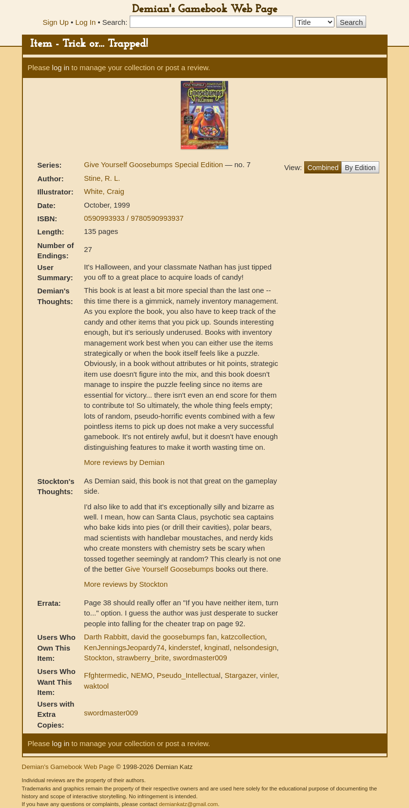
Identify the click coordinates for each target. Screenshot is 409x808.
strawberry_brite (143, 658)
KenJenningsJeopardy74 (124, 647)
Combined (323, 168)
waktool (96, 686)
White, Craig (104, 191)
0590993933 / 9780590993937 (133, 218)
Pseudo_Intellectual (188, 675)
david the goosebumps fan (174, 637)
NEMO (142, 675)
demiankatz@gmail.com (188, 804)
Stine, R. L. (102, 178)
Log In (86, 22)
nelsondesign (255, 647)
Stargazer (240, 675)
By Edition (360, 168)
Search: (115, 22)
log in (61, 67)
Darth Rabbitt (105, 637)
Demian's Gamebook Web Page (204, 9)
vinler (268, 675)
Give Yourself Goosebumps (169, 569)
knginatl (217, 647)
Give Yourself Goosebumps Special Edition (154, 164)
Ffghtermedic (105, 675)
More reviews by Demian (124, 462)
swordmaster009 (200, 658)
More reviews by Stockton (126, 584)
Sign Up (56, 22)
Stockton (98, 658)
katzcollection (243, 637)
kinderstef (184, 647)
